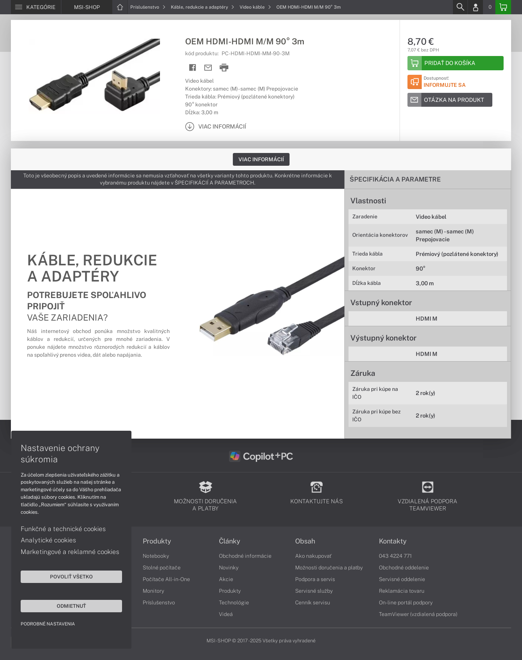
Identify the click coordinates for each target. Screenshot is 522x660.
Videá (226, 614)
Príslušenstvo (148, 7)
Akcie (226, 579)
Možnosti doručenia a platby (329, 568)
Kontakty (393, 541)
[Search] (460, 7)
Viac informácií (261, 159)
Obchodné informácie (245, 556)
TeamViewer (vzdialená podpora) (418, 614)
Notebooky (156, 556)
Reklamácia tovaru (401, 591)
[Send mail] (208, 68)
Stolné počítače (162, 568)
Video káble (255, 7)
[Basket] (503, 7)
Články (229, 541)
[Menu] (36, 7)
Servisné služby (314, 591)
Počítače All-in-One (166, 579)
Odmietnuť (71, 606)
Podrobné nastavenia (48, 624)
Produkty (157, 541)
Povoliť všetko (71, 577)
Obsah (305, 541)
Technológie (234, 602)
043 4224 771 (395, 556)
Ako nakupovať (313, 556)
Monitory (153, 591)
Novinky (228, 568)
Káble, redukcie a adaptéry (202, 7)
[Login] (475, 7)
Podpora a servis (315, 579)
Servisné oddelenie (402, 579)
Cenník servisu (312, 602)
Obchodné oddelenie (404, 568)
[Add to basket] (455, 63)
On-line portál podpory (406, 602)
